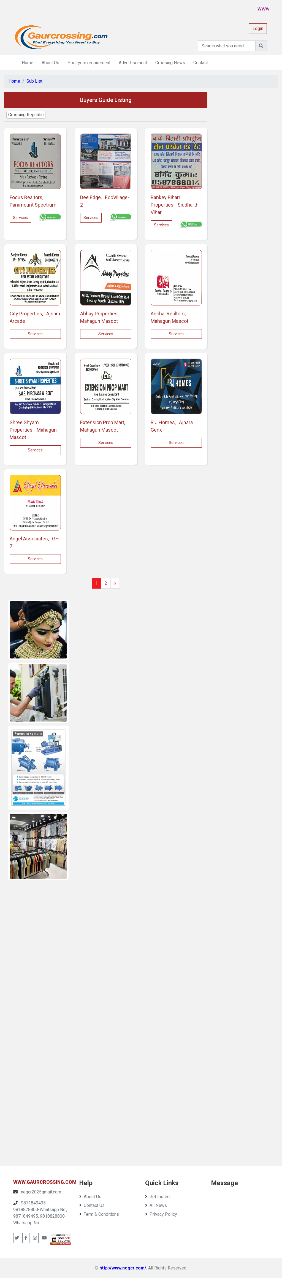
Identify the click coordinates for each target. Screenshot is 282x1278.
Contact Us (92, 1205)
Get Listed (157, 1196)
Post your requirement (88, 62)
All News (156, 1205)
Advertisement (133, 62)
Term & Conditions (99, 1214)
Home (27, 62)
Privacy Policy (161, 1214)
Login (258, 28)
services (20, 217)
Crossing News (170, 62)
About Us (50, 62)
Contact (200, 62)
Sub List (34, 81)
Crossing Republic (26, 114)
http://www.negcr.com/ (122, 1268)
